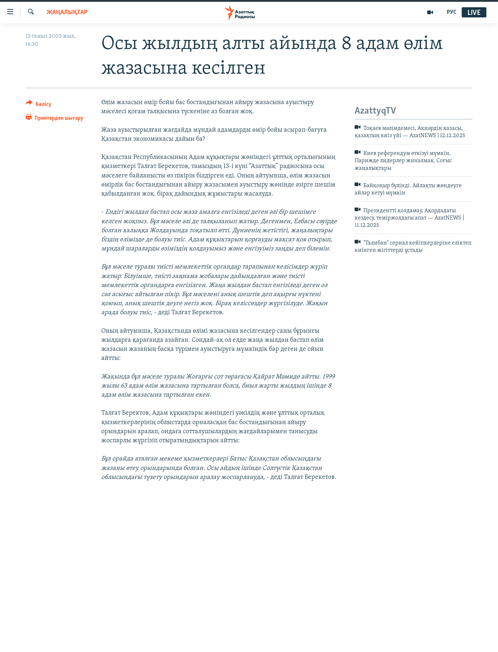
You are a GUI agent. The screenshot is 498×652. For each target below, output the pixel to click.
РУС (452, 12)
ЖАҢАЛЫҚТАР (67, 12)
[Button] (39, 105)
